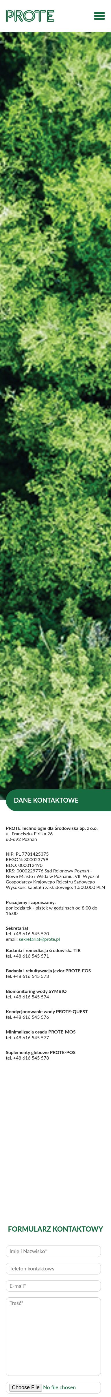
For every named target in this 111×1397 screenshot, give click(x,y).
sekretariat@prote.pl (39, 939)
